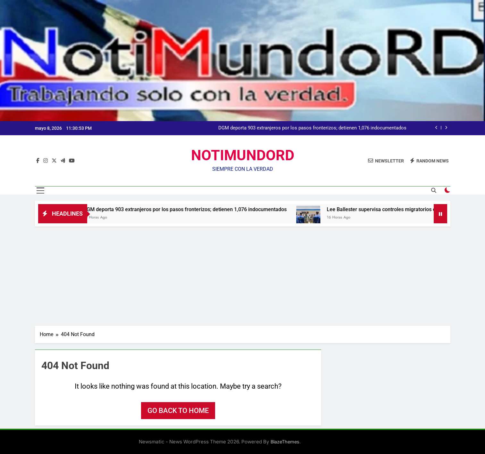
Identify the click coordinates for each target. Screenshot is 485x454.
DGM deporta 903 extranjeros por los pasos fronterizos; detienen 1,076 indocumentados (312, 128)
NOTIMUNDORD (242, 155)
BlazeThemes (285, 441)
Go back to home (178, 411)
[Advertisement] (242, 274)
